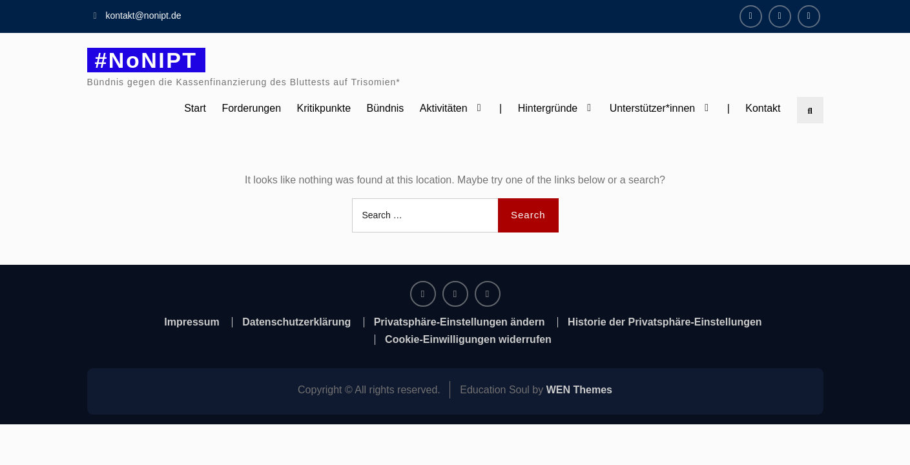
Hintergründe (548, 108)
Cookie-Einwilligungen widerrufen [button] (468, 340)
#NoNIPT (146, 60)
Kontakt (762, 108)
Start (195, 108)
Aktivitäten (444, 108)
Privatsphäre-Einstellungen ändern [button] (459, 322)
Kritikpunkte (324, 108)
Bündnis (385, 108)
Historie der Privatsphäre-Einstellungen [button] (665, 322)
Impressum (191, 322)
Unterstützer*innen (653, 108)
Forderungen (251, 108)
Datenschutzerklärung (296, 322)
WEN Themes (579, 389)
